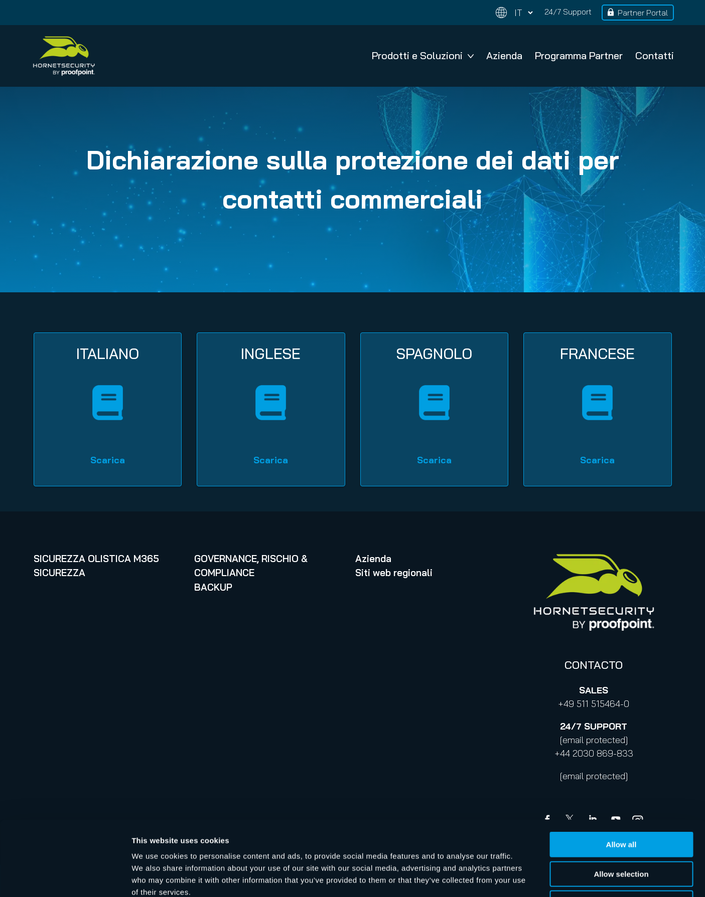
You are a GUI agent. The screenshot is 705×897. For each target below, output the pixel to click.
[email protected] (593, 740)
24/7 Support (568, 12)
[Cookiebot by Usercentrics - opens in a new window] (65, 877)
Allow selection (621, 804)
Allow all (621, 774)
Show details (526, 877)
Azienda (504, 55)
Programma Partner (579, 55)
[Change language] (514, 13)
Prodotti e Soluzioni (423, 55)
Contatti (654, 55)
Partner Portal (643, 13)
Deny (621, 833)
